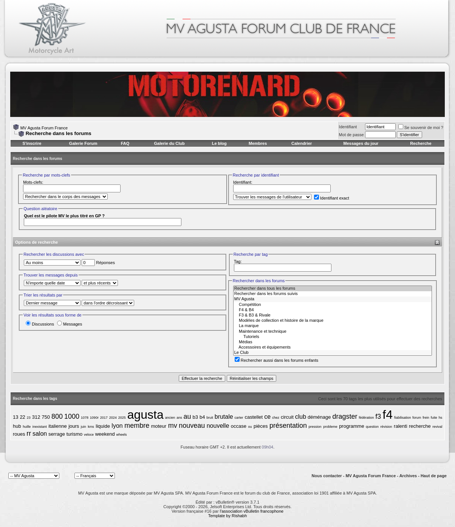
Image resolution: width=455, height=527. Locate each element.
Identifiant (348, 126)
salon (39, 433)
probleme (330, 427)
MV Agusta (333, 299)
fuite (434, 417)
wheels (121, 434)
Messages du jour (360, 143)
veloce (89, 434)
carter (239, 417)
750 (46, 417)
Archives (408, 475)
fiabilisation (402, 417)
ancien (170, 417)
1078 (84, 417)
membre (136, 425)
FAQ (125, 143)
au (187, 416)
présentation (288, 425)
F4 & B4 (333, 310)
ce (267, 416)
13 (15, 417)
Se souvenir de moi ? (420, 127)
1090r (94, 417)
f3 (378, 416)
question (372, 427)
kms (91, 427)
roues (19, 434)
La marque (333, 326)
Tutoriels (333, 337)
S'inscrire (32, 143)
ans (179, 417)
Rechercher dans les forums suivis (333, 294)
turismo (75, 434)
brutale (224, 416)
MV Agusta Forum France (44, 128)
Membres (258, 143)
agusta (145, 414)
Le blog (219, 143)
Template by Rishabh (227, 515)
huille (27, 427)
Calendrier (301, 143)
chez (275, 417)
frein (425, 417)
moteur (158, 426)
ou (250, 427)
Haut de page (434, 475)
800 (57, 416)
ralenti (400, 426)
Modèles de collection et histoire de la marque (333, 320)
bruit (209, 417)
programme (351, 426)
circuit (287, 417)
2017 (104, 417)
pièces (261, 426)
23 (29, 417)
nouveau (192, 425)
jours (73, 426)
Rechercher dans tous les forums (333, 288)
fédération (366, 417)
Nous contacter (327, 475)
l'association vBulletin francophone (251, 511)
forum (416, 417)
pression (315, 427)
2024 (113, 417)
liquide (103, 426)
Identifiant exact (331, 198)
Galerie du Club (169, 143)
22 (22, 417)
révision (386, 427)
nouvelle (218, 426)
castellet (254, 417)
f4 (387, 414)
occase (238, 426)
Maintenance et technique (333, 331)
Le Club (333, 352)
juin (83, 427)
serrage (56, 434)
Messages (69, 324)
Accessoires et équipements (333, 347)
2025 (122, 417)
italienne (57, 426)
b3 (195, 417)
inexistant (39, 427)
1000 (71, 416)
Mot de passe (351, 134)
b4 (202, 417)
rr (28, 433)
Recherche (420, 143)
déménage (319, 417)
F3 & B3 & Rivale (333, 315)
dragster (344, 416)
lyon (116, 426)
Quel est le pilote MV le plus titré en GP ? (64, 216)
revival (437, 427)
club (300, 416)
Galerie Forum (83, 143)
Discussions (40, 324)
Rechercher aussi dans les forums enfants (276, 360)
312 (36, 417)
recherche (420, 426)
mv (172, 425)
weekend (105, 434)
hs (441, 417)
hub (17, 426)
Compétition (333, 304)
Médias (333, 342)
